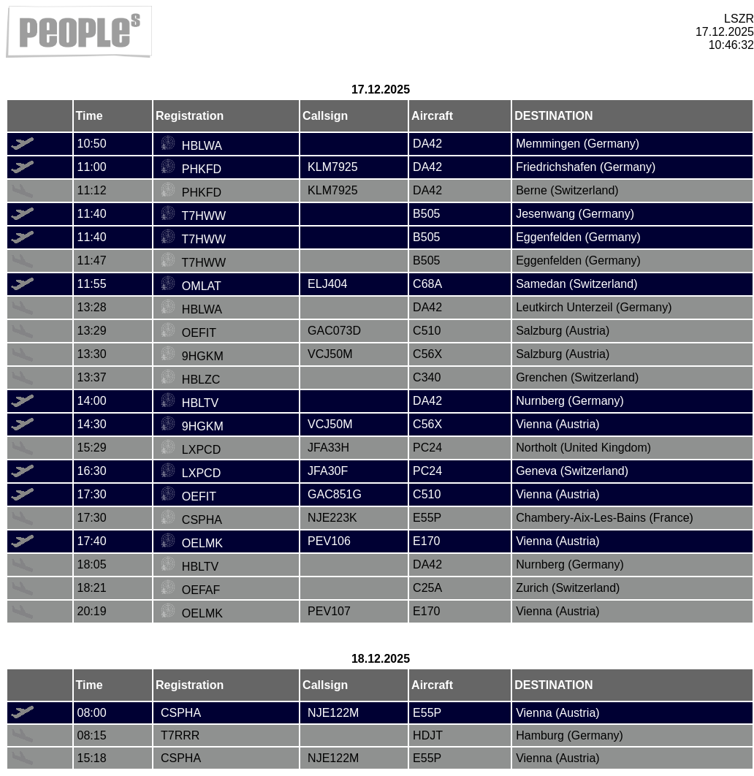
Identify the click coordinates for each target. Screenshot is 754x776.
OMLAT (191, 286)
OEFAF (190, 590)
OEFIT (188, 333)
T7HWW (193, 216)
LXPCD (191, 450)
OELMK (192, 543)
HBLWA (191, 146)
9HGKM (192, 356)
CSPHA (191, 520)
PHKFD (191, 169)
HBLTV (189, 403)
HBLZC (190, 379)
